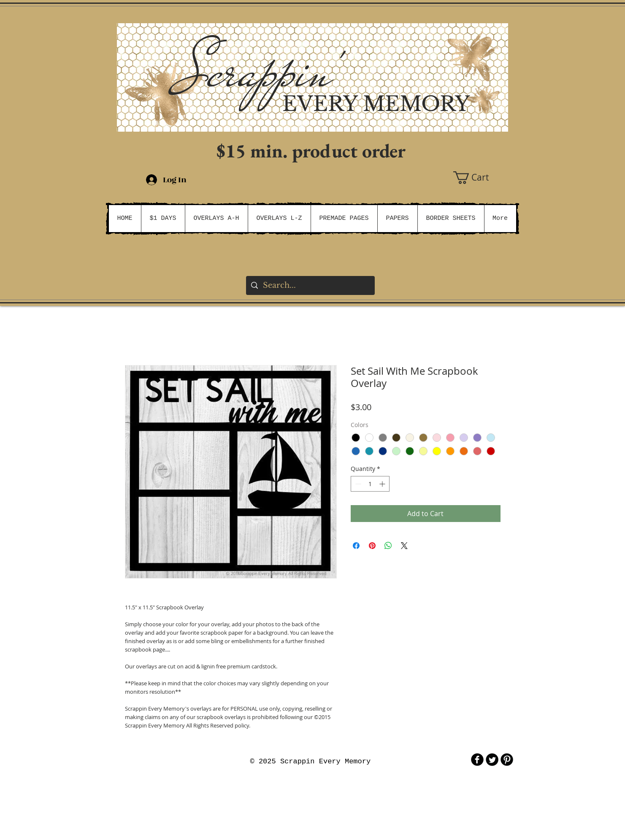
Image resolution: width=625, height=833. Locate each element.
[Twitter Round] (492, 759)
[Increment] (383, 483)
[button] (480, 177)
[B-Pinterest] (507, 759)
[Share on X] (404, 546)
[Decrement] (357, 483)
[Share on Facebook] (356, 546)
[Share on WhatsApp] (388, 546)
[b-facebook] (477, 759)
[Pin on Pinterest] (372, 546)
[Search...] (310, 285)
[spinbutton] (370, 483)
